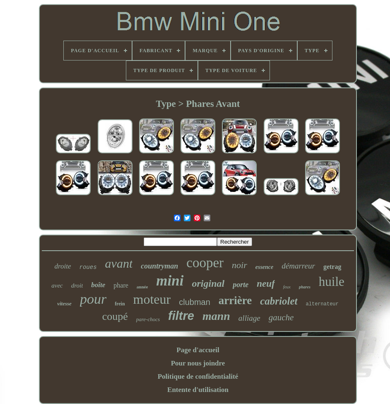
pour (93, 299)
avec (57, 285)
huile (331, 281)
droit (77, 285)
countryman (159, 266)
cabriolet (278, 301)
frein (120, 304)
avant (119, 263)
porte (240, 285)
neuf (265, 283)
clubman (194, 302)
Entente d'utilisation (198, 390)
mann (216, 316)
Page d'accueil (197, 350)
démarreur (298, 265)
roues (88, 267)
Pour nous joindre (198, 363)
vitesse (64, 303)
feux (287, 286)
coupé (115, 316)
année (142, 286)
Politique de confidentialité (198, 376)
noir (239, 265)
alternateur (322, 304)
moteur (152, 299)
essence (264, 267)
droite (63, 266)
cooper (205, 262)
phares (305, 287)
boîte (98, 285)
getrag (332, 266)
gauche (281, 317)
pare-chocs (148, 319)
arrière (235, 300)
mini (169, 281)
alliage (249, 318)
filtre (181, 315)
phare (120, 285)
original (208, 283)
